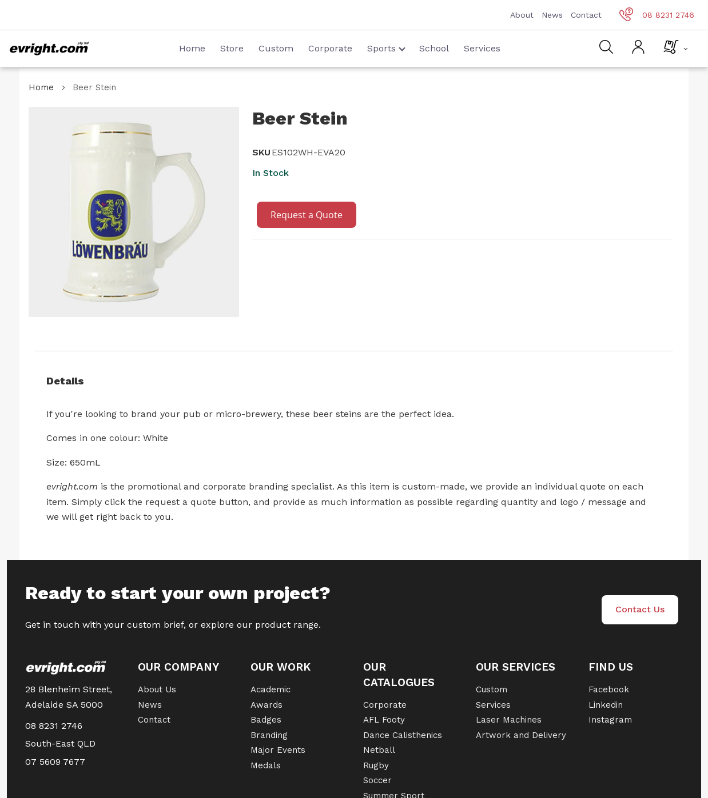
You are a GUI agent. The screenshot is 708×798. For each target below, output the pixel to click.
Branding (269, 735)
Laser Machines (509, 720)
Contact (586, 14)
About (522, 14)
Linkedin (605, 705)
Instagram (610, 720)
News (552, 14)
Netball (379, 750)
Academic (270, 689)
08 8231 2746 (656, 14)
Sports (386, 48)
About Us (157, 689)
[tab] (354, 381)
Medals (265, 765)
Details (65, 381)
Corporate (330, 48)
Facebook (608, 689)
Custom (275, 48)
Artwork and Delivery (521, 735)
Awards (266, 705)
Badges (265, 720)
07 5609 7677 (55, 761)
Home (192, 48)
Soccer (377, 780)
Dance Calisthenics (402, 735)
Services (482, 48)
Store (232, 48)
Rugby (376, 765)
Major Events (277, 750)
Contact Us (640, 609)
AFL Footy (384, 720)
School (434, 48)
